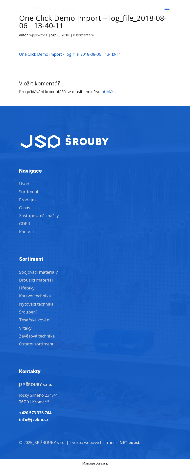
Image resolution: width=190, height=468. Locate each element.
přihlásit (109, 91)
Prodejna (28, 200)
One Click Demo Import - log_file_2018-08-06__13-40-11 (70, 54)
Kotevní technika (35, 296)
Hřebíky (27, 288)
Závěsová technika (37, 336)
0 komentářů (83, 35)
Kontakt (26, 231)
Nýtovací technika (36, 304)
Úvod (24, 183)
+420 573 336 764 (35, 413)
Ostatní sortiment (36, 344)
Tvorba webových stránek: (105, 442)
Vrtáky (25, 328)
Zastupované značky (39, 215)
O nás (24, 207)
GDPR (24, 223)
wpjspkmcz (38, 35)
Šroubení (28, 312)
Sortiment (28, 191)
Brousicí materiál (36, 280)
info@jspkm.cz (33, 419)
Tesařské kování (34, 320)
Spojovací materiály (38, 272)
